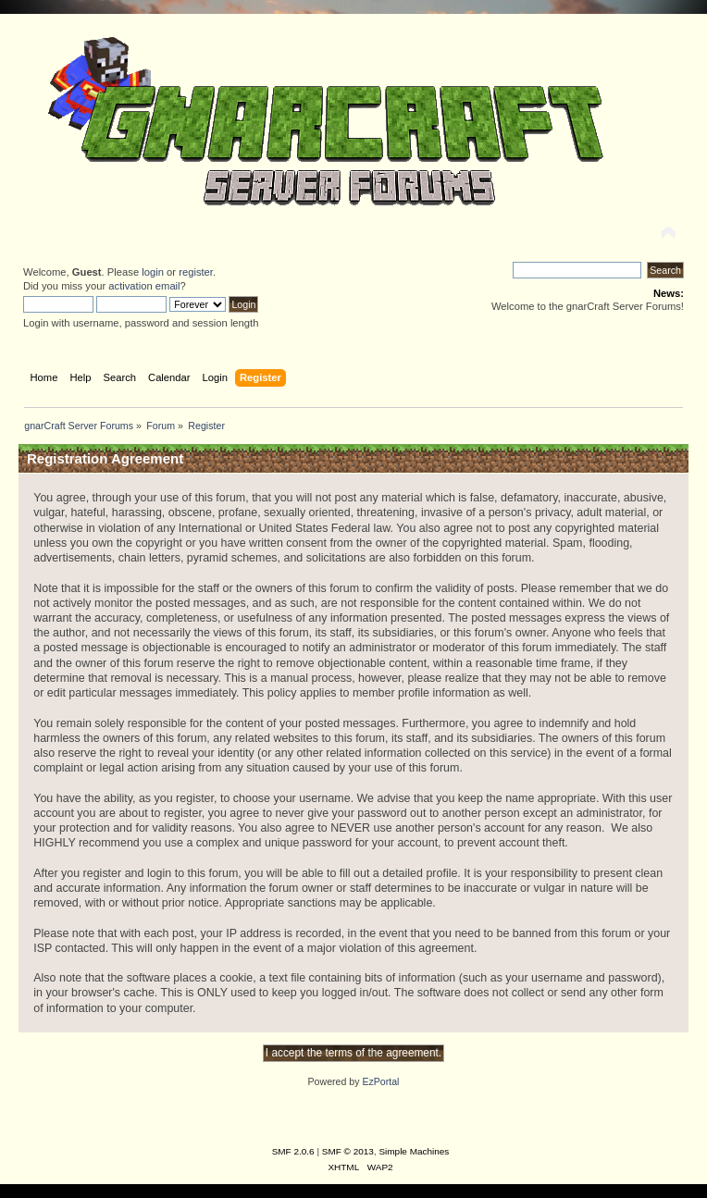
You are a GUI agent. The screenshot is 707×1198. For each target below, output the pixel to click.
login (153, 272)
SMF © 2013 (348, 1151)
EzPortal (380, 1081)
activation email (144, 285)
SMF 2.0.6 (293, 1151)
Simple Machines (413, 1151)
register (196, 272)
